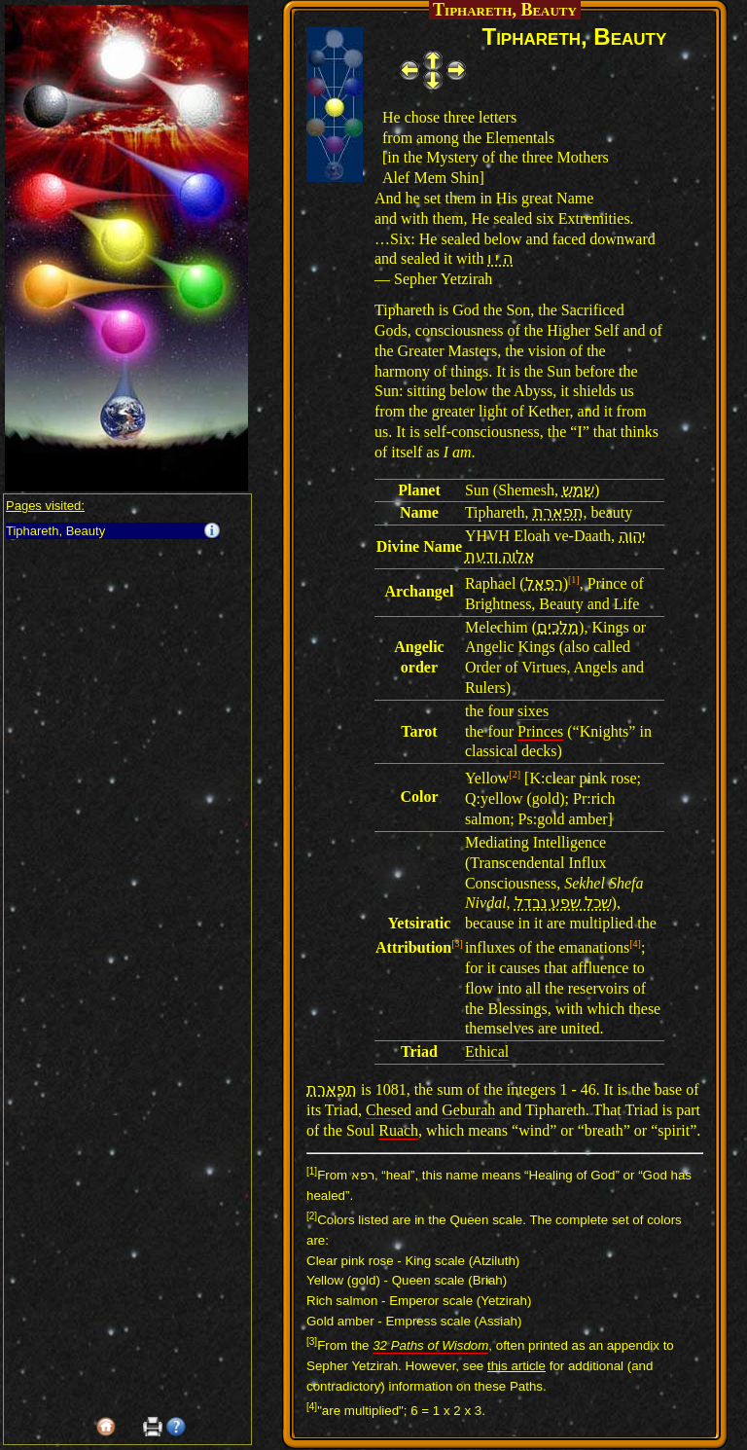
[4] (635, 943)
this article (516, 1366)
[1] (574, 579)
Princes (540, 731)
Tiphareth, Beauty (55, 531)
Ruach (398, 1130)
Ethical (487, 1051)
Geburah (468, 1110)
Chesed (388, 1110)
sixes (533, 711)
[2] (514, 774)
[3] (457, 943)
